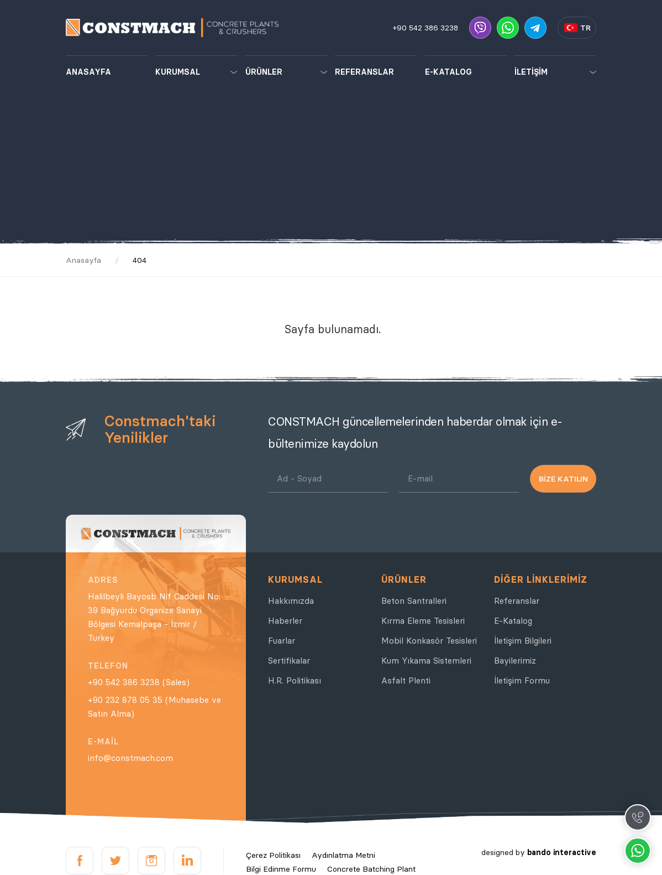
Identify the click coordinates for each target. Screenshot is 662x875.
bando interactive (561, 852)
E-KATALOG (448, 72)
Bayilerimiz (515, 660)
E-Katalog (513, 620)
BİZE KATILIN (563, 479)
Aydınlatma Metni (343, 855)
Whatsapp (637, 850)
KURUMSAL (177, 72)
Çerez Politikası (273, 855)
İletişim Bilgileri (522, 640)
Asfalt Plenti (405, 680)
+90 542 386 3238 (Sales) (139, 682)
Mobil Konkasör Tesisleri (429, 640)
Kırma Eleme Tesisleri (423, 620)
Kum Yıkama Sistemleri (426, 660)
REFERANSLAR (364, 72)
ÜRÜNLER (263, 72)
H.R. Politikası (294, 680)
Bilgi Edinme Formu (281, 869)
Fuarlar (281, 640)
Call (637, 817)
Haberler (285, 620)
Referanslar (516, 601)
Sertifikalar (289, 660)
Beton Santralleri (413, 601)
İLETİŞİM (531, 72)
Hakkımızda (291, 601)
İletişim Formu (522, 680)
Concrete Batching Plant (371, 869)
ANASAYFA (88, 72)
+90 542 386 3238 (425, 28)
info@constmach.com (130, 758)
